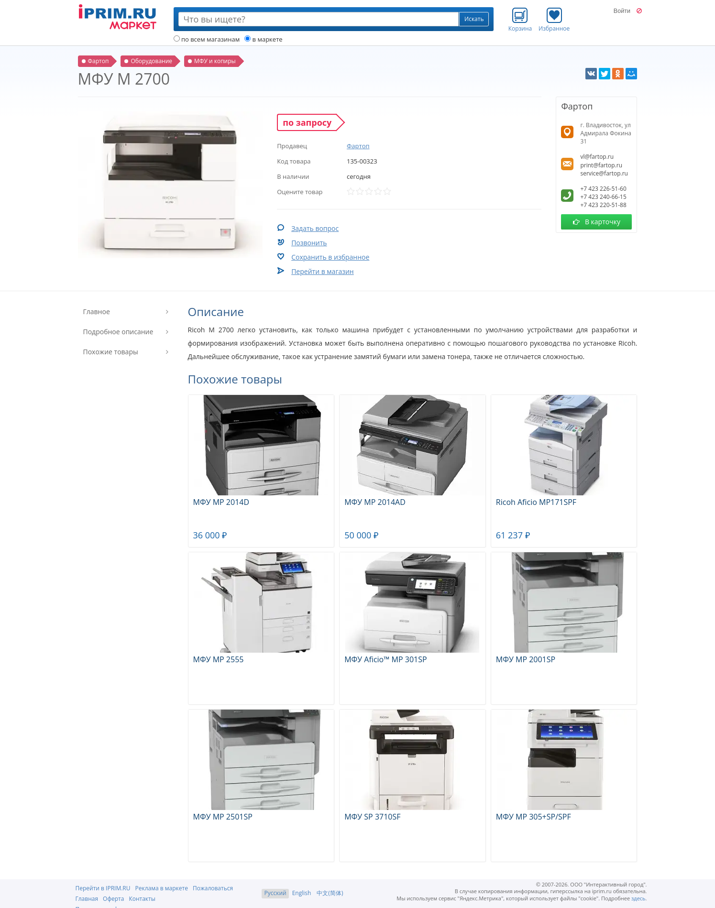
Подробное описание (118, 331)
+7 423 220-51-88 (603, 205)
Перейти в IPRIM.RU (103, 888)
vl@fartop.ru (597, 157)
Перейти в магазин (322, 271)
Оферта (113, 899)
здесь (638, 898)
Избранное (554, 20)
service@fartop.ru (604, 173)
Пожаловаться (213, 888)
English (301, 893)
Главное (96, 311)
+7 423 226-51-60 (603, 189)
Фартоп (358, 146)
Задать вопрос (315, 228)
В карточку (596, 221)
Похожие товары (110, 351)
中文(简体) (330, 893)
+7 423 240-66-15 (603, 197)
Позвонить (309, 242)
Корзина (520, 20)
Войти (622, 11)
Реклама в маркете (161, 888)
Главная (87, 899)
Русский (275, 893)
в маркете (263, 39)
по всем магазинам (207, 39)
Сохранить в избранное (330, 257)
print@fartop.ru (601, 165)
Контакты (142, 899)
